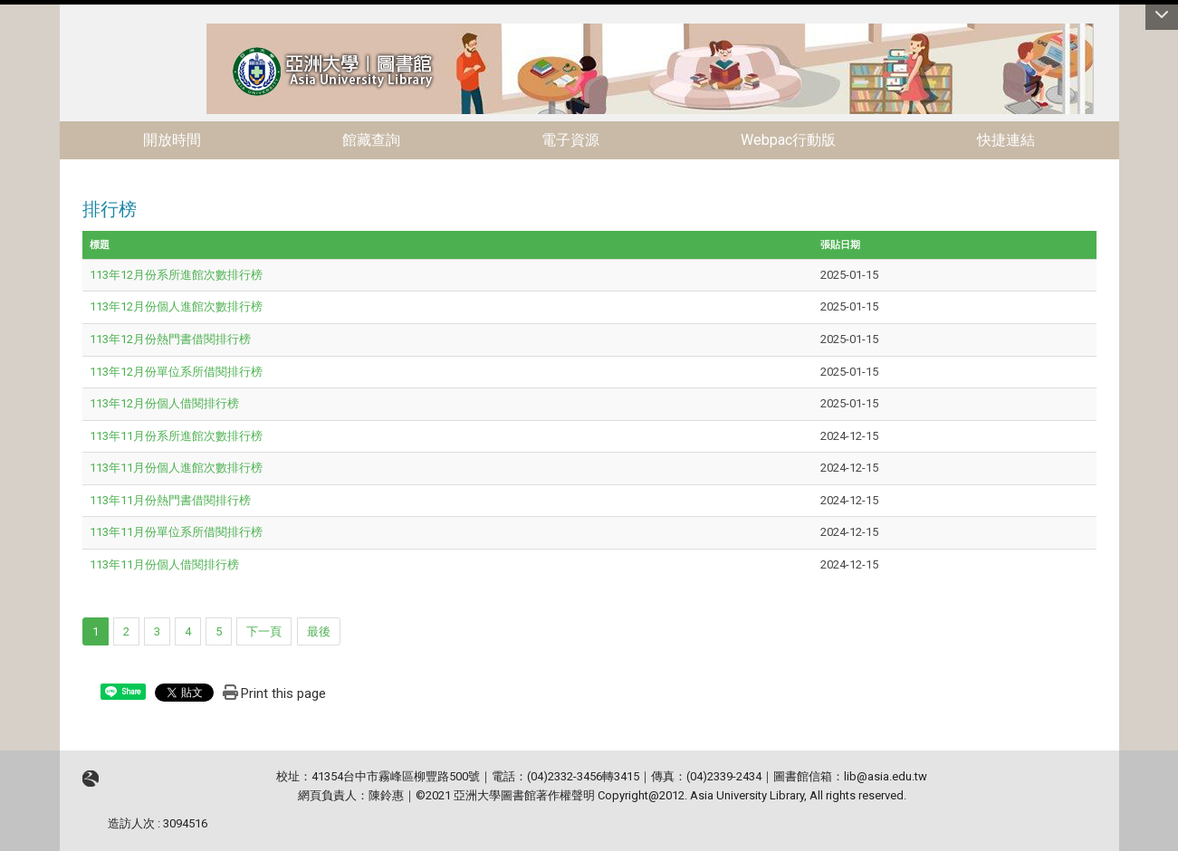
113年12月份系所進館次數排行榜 (176, 275)
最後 (318, 631)
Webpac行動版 (788, 139)
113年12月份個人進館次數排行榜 (176, 306)
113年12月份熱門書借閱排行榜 (170, 339)
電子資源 (570, 139)
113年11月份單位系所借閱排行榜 (176, 532)
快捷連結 (1006, 139)
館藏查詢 (371, 139)
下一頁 (264, 631)
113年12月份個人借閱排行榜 (164, 403)
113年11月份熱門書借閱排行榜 (170, 500)
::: (197, 31)
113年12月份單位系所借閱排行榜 (176, 371)
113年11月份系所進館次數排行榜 (176, 436)
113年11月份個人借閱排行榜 (164, 564)
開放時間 (172, 139)
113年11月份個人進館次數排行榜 (176, 467)
